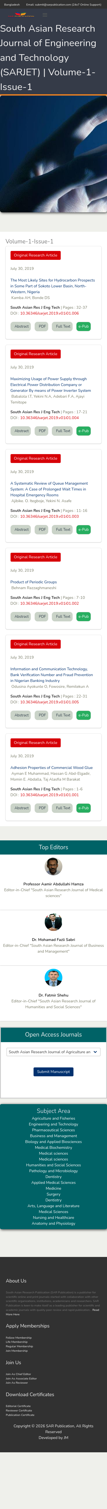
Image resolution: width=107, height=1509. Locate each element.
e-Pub (83, 326)
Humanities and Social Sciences (53, 1165)
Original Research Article (35, 255)
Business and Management (53, 1136)
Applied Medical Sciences (53, 1182)
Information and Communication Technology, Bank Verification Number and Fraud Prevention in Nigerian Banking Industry (52, 674)
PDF (41, 326)
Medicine (53, 1188)
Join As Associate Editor (21, 1378)
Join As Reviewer (17, 1383)
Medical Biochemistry (53, 1147)
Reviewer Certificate (19, 1410)
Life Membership (16, 1342)
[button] (45, 15)
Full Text (62, 326)
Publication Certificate (20, 1415)
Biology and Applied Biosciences (53, 1141)
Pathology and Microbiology (53, 1171)
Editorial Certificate (18, 1406)
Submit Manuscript (53, 1071)
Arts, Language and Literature (53, 1206)
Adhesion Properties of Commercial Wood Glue (52, 767)
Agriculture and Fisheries (53, 1118)
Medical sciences (53, 1153)
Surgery (53, 1194)
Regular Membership (19, 1346)
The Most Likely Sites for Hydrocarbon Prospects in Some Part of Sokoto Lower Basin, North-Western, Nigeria (53, 286)
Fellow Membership (19, 1338)
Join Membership (17, 1351)
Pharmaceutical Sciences (53, 1130)
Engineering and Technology (53, 1124)
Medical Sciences (53, 1211)
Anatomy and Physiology (53, 1223)
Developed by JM (53, 1437)
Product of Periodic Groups (34, 582)
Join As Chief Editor (18, 1374)
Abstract (21, 326)
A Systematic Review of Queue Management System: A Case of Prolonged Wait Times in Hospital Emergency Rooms (49, 489)
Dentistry (53, 1176)
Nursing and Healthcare (53, 1217)
